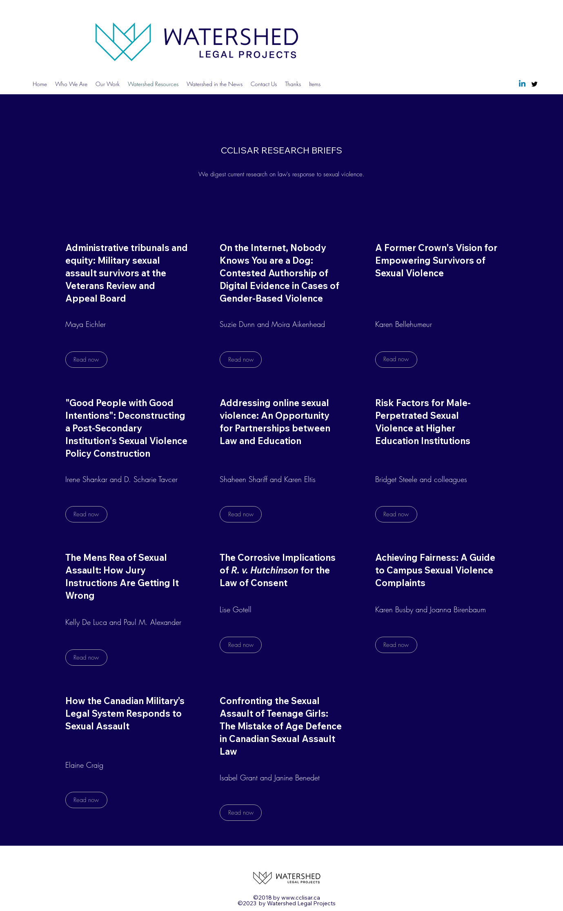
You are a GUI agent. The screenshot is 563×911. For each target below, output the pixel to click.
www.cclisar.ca (300, 897)
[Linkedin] (522, 84)
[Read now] (86, 359)
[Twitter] (534, 84)
